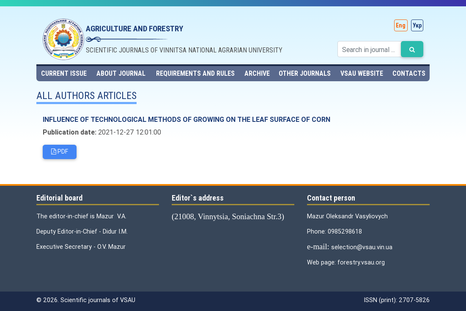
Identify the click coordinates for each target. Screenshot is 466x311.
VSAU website (361, 73)
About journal (120, 73)
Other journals (305, 73)
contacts (408, 73)
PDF (59, 152)
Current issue (64, 73)
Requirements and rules (195, 73)
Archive (257, 73)
